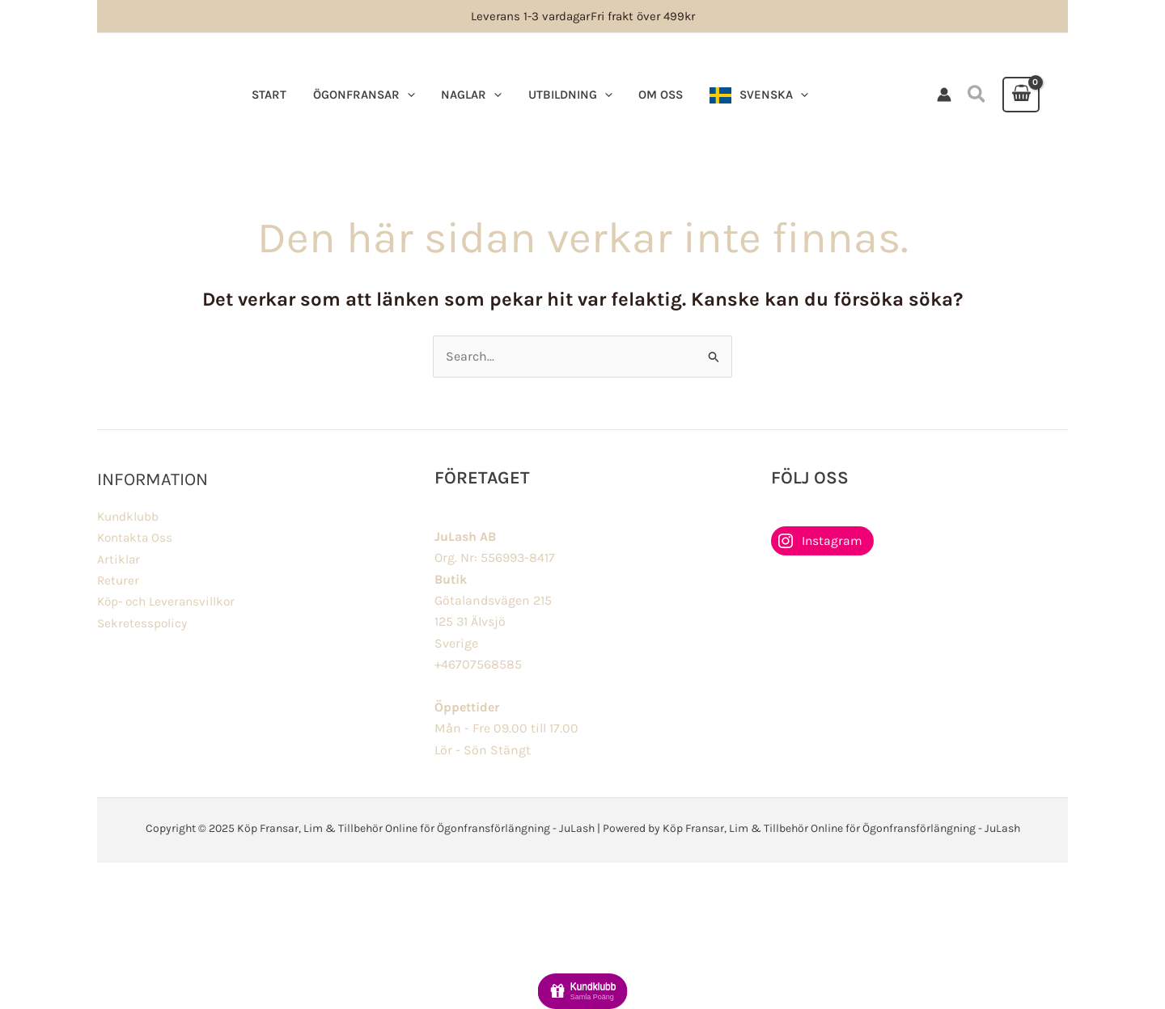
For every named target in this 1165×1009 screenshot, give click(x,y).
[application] (404, 94)
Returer (119, 580)
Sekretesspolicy (143, 623)
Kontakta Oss (136, 537)
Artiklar (119, 559)
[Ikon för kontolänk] (944, 94)
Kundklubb (129, 516)
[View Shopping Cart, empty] (1021, 94)
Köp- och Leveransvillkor (169, 601)
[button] (977, 95)
